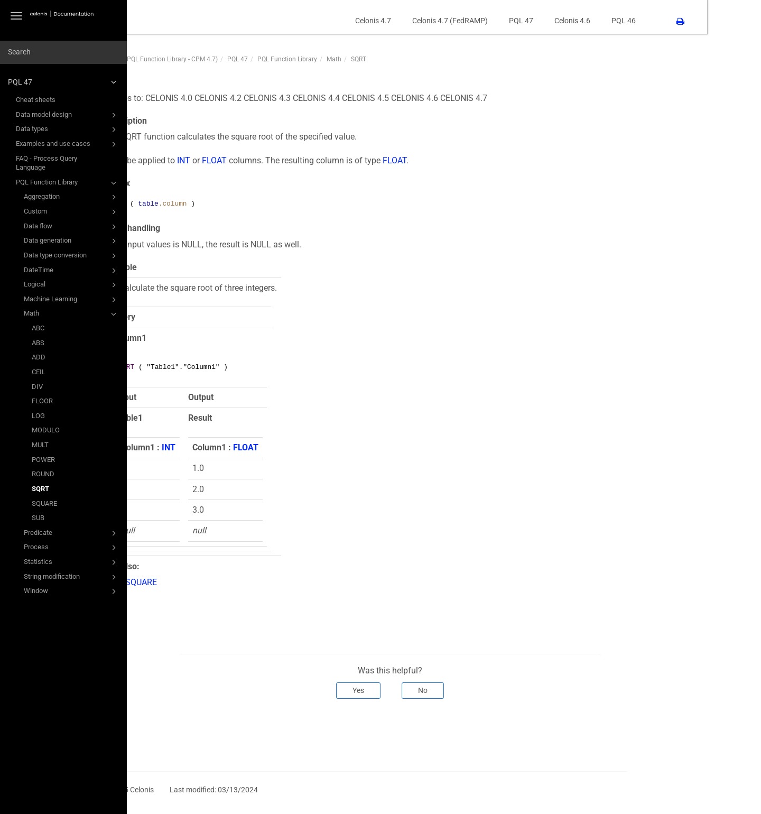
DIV (37, 387)
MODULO (46, 430)
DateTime (71, 270)
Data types (67, 129)
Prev (172, 733)
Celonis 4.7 (427, 20)
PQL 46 (677, 20)
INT (237, 160)
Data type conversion (71, 256)
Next (666, 733)
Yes (412, 690)
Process (71, 547)
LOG (38, 416)
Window (71, 591)
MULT (40, 445)
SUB (38, 518)
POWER (43, 460)
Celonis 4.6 (626, 20)
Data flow (71, 227)
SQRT (40, 489)
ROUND (43, 474)
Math (71, 314)
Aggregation (71, 197)
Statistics (71, 562)
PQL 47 (63, 82)
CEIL (38, 372)
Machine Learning (71, 300)
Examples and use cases (67, 144)
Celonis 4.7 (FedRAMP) (504, 20)
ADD (38, 357)
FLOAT (268, 160)
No (476, 690)
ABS (38, 343)
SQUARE (44, 503)
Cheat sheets (35, 100)
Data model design (67, 115)
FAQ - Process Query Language (46, 163)
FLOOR (42, 401)
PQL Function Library (67, 183)
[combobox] (63, 52)
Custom (71, 212)
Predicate (71, 533)
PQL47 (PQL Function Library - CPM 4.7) (215, 59)
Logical (71, 285)
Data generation (71, 241)
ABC (38, 328)
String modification (71, 577)
